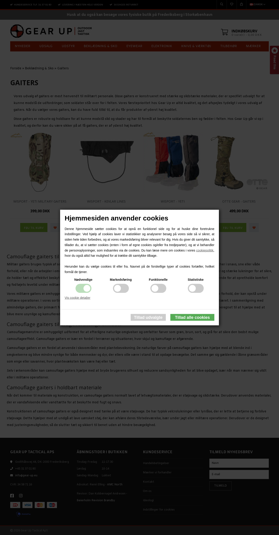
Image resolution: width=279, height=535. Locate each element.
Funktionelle (158, 279)
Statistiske (195, 279)
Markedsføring (121, 279)
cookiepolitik (204, 250)
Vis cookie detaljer (77, 297)
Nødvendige (83, 279)
